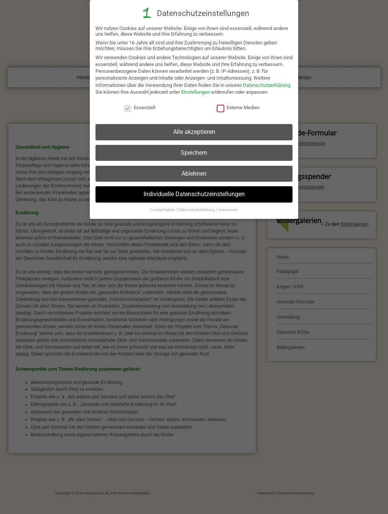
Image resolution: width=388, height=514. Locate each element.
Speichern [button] (194, 149)
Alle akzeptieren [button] (194, 129)
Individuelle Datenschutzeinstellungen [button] (194, 191)
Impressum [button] (228, 206)
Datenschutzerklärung (266, 82)
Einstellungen (195, 89)
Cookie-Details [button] (162, 206)
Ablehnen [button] (194, 170)
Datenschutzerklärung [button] (197, 206)
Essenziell (139, 105)
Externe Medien (238, 105)
